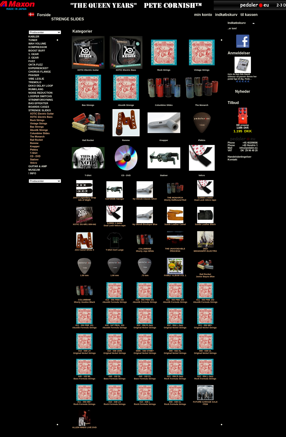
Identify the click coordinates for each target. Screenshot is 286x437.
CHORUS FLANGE (40, 71)
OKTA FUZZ (36, 64)
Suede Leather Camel (175, 223)
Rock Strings (37, 120)
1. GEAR (34, 54)
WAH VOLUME (37, 43)
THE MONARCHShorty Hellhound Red (175, 198)
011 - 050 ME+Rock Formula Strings (84, 402)
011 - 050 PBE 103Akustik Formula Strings (175, 300)
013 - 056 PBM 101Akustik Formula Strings (145, 300)
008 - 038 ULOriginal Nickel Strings (205, 351)
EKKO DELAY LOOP (41, 85)
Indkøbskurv (237, 23)
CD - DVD (35, 156)
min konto (203, 15)
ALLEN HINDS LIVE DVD (84, 426)
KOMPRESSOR (38, 47)
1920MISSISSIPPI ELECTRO (205, 249)
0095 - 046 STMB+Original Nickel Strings (145, 351)
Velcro (33, 163)
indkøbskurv (226, 15)
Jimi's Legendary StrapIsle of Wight (84, 198)
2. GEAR (34, 57)
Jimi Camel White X (84, 249)
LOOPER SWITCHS (40, 96)
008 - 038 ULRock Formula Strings (175, 402)
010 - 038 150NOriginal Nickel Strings (114, 351)
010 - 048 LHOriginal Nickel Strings (84, 351)
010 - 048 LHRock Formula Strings (115, 402)
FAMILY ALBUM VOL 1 (175, 274)
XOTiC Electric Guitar (42, 113)
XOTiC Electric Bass (41, 117)
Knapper (35, 146)
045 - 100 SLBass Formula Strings (115, 376)
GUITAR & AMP (38, 166)
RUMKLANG (36, 89)
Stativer (34, 159)
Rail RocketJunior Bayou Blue (205, 274)
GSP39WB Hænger (114, 198)
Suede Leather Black (205, 223)
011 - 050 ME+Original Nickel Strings (205, 325)
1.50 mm (84, 274)
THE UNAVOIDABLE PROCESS (175, 249)
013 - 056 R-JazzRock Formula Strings (175, 376)
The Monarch (37, 136)
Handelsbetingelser (239, 156)
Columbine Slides (40, 133)
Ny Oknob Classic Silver (145, 198)
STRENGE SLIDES (67, 19)
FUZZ (32, 61)
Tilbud (233, 103)
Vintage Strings (38, 123)
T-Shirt (34, 153)
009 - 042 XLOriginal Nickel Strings (175, 351)
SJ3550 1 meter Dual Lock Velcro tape (205, 198)
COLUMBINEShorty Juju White (145, 249)
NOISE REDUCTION (41, 92)
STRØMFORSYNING (41, 99)
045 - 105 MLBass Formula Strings (84, 376)
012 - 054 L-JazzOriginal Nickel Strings (175, 325)
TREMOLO (35, 82)
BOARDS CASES (39, 106)
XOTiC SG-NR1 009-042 (84, 223)
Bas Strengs (37, 127)
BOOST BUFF (37, 50)
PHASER (34, 75)
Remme (34, 143)
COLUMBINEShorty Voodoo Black (84, 300)
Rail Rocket (36, 140)
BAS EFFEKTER (38, 103)
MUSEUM (34, 169)
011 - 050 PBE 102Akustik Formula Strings (205, 300)
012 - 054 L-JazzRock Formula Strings (205, 376)
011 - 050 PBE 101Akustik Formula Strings (84, 325)
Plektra (34, 149)
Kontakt (232, 159)
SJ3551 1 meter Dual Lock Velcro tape (115, 223)
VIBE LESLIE (36, 78)
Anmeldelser (239, 53)
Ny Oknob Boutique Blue (144, 223)
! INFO (32, 173)
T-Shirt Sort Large (114, 249)
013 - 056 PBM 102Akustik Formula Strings (114, 300)
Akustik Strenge (39, 130)
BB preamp (242, 125)
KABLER (34, 36)
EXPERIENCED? (39, 68)
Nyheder (242, 91)
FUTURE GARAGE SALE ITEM (205, 402)
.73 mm (145, 274)
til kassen (249, 15)
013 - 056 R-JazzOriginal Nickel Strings (145, 325)
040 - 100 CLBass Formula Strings (145, 376)
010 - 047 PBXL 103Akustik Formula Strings (114, 325)
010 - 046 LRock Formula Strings (145, 402)
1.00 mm (114, 274)
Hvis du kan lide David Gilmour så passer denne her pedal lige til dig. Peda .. (242, 76)
